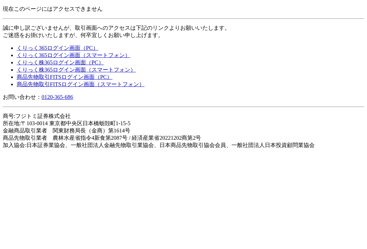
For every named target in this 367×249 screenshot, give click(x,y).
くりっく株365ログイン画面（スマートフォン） (76, 70)
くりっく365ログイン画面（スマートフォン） (73, 55)
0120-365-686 (57, 97)
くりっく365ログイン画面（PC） (57, 48)
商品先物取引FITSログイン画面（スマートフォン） (81, 84)
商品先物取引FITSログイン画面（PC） (64, 77)
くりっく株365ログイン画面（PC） (60, 62)
